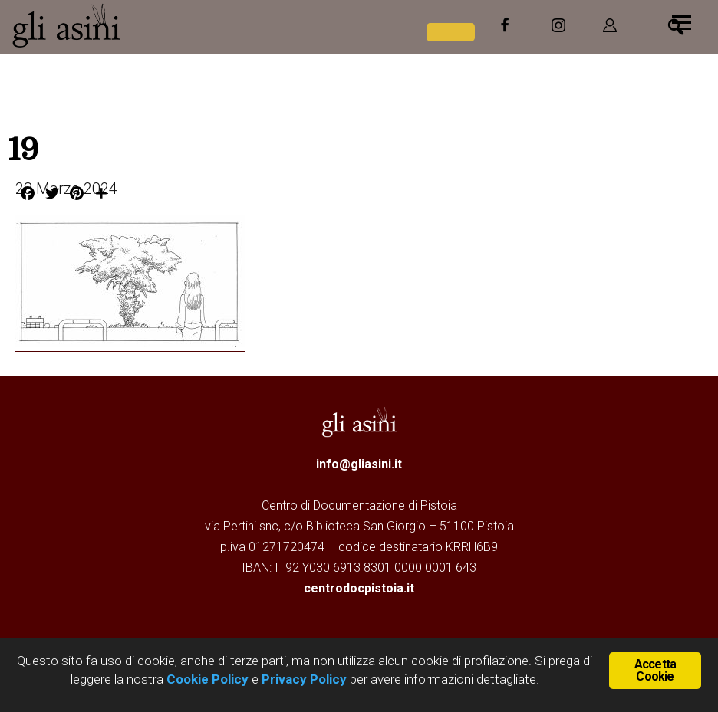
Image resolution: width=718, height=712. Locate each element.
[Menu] (681, 21)
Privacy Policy (304, 679)
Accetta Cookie (655, 670)
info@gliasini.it (359, 464)
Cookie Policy (206, 679)
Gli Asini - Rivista (127, 25)
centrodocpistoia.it (359, 588)
